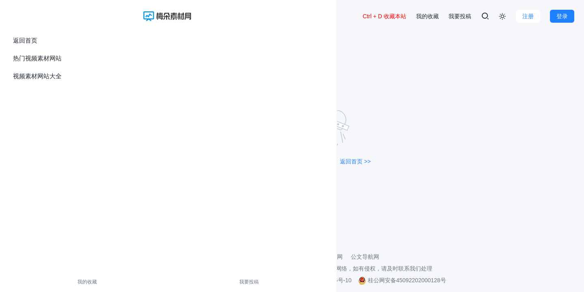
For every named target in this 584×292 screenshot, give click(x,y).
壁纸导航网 (328, 256)
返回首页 (25, 40)
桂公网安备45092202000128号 (402, 280)
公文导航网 (365, 256)
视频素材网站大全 (37, 76)
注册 (528, 16)
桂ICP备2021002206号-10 (318, 280)
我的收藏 (23, 282)
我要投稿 (58, 282)
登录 (562, 16)
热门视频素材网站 (37, 58)
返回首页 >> (355, 161)
